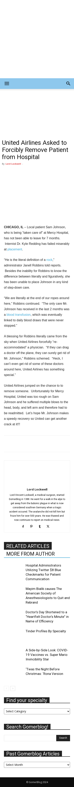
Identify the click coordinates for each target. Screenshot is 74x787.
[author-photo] (37, 483)
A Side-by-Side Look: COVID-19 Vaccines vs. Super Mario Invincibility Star (47, 654)
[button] (6, 83)
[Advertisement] (37, 39)
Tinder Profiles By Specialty (46, 631)
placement (14, 249)
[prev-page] (6, 688)
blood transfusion (19, 314)
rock (49, 259)
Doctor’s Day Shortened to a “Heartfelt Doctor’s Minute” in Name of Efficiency (47, 616)
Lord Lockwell (13, 163)
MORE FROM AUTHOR (30, 554)
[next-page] (12, 688)
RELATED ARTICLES (27, 546)
